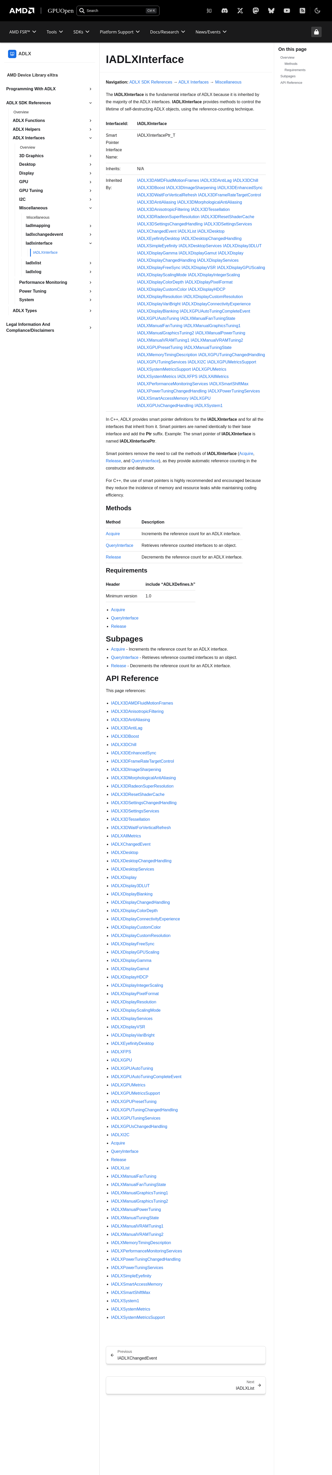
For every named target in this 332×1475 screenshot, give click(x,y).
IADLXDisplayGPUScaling (241, 267)
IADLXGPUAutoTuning (158, 318)
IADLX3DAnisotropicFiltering (163, 209)
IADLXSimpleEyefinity (157, 246)
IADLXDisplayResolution (159, 296)
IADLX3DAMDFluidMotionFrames (168, 180)
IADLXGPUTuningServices (161, 362)
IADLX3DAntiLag (216, 180)
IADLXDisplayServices (218, 260)
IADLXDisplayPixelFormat (209, 282)
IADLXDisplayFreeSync (158, 267)
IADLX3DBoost (151, 187)
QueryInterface (145, 461)
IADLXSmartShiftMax (228, 384)
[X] (224, 10)
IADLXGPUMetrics (209, 369)
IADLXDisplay (231, 253)
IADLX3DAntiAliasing (156, 202)
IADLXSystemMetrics (156, 376)
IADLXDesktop (211, 231)
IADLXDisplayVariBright (159, 304)
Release (113, 461)
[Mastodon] (256, 10)
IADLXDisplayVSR (199, 267)
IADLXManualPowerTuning (220, 333)
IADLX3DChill (245, 180)
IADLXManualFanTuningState (207, 318)
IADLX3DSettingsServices (228, 224)
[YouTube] (287, 10)
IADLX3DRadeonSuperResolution (168, 217)
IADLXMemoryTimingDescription (167, 355)
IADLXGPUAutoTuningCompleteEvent (215, 311)
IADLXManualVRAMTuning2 (217, 340)
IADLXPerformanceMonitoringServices (172, 384)
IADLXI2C (197, 362)
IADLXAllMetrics (214, 376)
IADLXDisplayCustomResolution (213, 296)
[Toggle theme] (317, 10)
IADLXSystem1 (209, 405)
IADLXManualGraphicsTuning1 (212, 325)
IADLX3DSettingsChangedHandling (170, 224)
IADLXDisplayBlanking (157, 311)
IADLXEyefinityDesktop (158, 238)
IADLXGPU (200, 398)
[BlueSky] (271, 10)
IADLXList (187, 231)
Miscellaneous (228, 82)
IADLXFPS (187, 376)
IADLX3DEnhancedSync (239, 187)
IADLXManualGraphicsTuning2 (165, 333)
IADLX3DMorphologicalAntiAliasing (209, 202)
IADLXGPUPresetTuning (159, 347)
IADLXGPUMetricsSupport (231, 362)
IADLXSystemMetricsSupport (164, 369)
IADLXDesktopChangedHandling (211, 238)
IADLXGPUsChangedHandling (165, 405)
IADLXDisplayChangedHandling (166, 260)
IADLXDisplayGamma (157, 253)
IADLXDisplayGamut (198, 253)
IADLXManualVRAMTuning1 (163, 340)
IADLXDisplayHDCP (206, 289)
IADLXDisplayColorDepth (160, 282)
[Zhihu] (209, 10)
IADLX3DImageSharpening (191, 187)
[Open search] (118, 11)
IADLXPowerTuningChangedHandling (171, 391)
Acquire (246, 453)
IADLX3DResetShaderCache (227, 217)
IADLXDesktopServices (200, 246)
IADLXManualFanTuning (159, 325)
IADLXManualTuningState (207, 347)
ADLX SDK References (150, 82)
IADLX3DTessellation (210, 209)
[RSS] (302, 10)
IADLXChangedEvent (156, 231)
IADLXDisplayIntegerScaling (214, 275)
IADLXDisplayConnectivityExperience (216, 304)
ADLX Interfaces (193, 82)
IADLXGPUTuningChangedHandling (231, 355)
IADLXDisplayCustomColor (162, 289)
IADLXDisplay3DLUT (242, 246)
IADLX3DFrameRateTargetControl (229, 195)
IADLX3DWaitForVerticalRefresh (167, 195)
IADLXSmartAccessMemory (162, 398)
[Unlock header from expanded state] (316, 32)
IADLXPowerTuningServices (234, 391)
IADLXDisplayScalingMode (161, 275)
